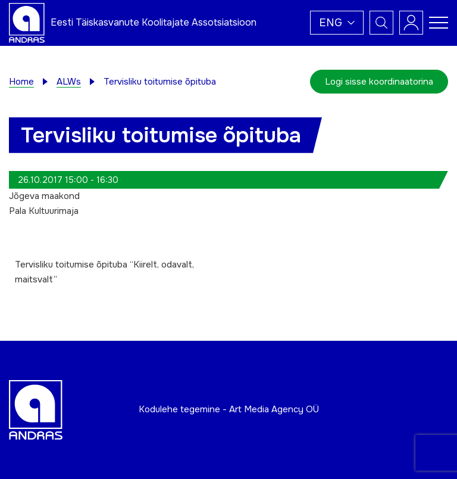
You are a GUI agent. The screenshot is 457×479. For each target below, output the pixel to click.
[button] (337, 23)
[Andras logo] (27, 22)
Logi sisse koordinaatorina (379, 82)
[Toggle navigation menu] (438, 22)
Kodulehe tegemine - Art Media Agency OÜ (229, 409)
